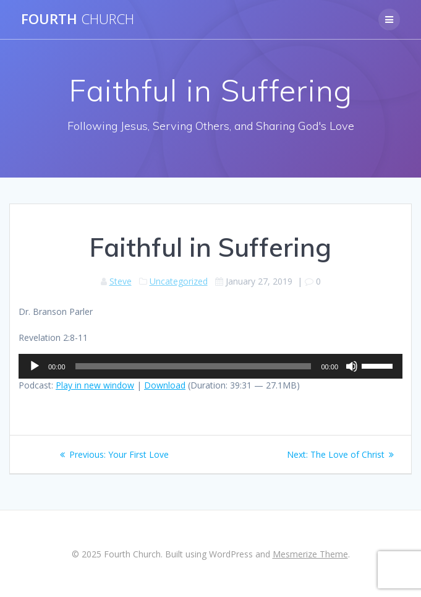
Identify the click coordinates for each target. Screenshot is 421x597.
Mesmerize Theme (310, 554)
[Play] (34, 366)
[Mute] (352, 366)
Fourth (77, 19)
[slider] (193, 366)
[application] (210, 366)
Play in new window (95, 385)
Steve (120, 281)
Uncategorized (179, 281)
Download (164, 385)
